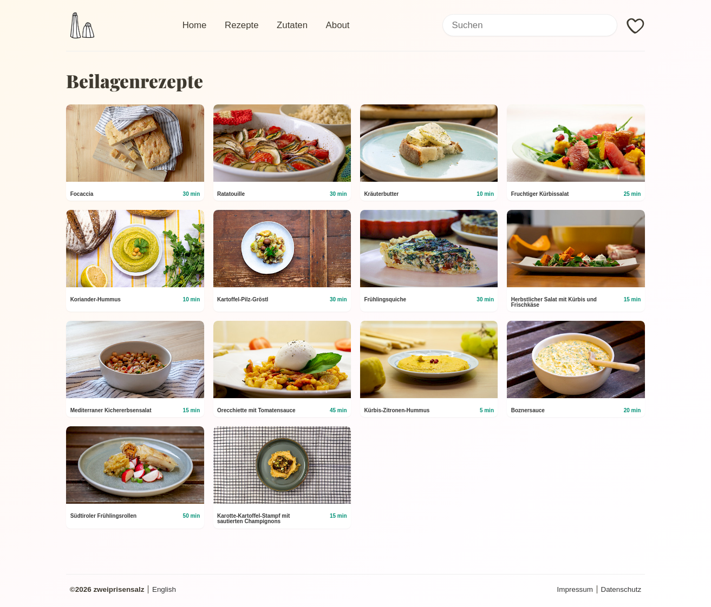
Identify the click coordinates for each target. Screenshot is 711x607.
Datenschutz (621, 589)
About (338, 25)
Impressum (575, 589)
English (164, 589)
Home (194, 25)
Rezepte (242, 25)
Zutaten (292, 25)
